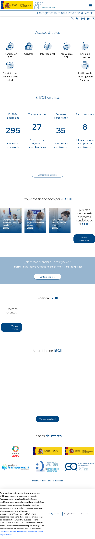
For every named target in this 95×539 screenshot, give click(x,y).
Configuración (53, 514)
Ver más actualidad (47, 419)
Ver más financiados (84, 238)
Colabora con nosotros (47, 175)
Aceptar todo (69, 514)
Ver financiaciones (47, 277)
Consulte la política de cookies (13, 531)
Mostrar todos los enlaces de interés (47, 480)
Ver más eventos (14, 327)
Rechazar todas (87, 514)
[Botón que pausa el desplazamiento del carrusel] (89, 18)
